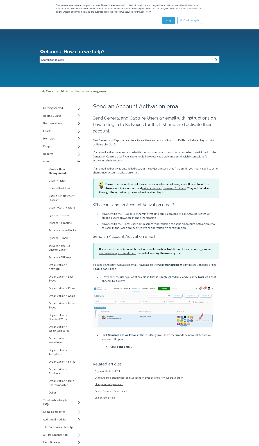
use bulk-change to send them (117, 253)
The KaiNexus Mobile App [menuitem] (58, 427)
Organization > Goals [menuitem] (62, 296)
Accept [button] (168, 20)
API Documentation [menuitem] (55, 434)
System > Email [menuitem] (58, 238)
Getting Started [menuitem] (53, 108)
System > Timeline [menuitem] (60, 223)
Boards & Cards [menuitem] (52, 115)
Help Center (47, 91)
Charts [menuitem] (47, 131)
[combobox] (126, 59)
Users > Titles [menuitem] (57, 180)
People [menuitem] (47, 146)
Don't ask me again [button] (189, 20)
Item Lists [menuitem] (49, 138)
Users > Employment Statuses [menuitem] (62, 198)
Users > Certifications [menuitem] (62, 207)
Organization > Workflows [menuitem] (58, 340)
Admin (65, 91)
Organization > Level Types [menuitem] (61, 278)
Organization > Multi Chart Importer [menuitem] (61, 382)
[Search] (216, 59)
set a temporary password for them (164, 188)
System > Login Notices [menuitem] (63, 230)
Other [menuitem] (52, 392)
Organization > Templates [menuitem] (58, 352)
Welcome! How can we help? (72, 51)
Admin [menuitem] (47, 161)
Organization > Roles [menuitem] (62, 288)
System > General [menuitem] (59, 215)
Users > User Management (91, 91)
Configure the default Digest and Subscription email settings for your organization (139, 377)
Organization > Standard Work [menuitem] (58, 317)
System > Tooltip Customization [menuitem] (59, 247)
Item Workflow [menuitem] (52, 123)
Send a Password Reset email (111, 391)
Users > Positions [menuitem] (59, 188)
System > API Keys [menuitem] (60, 257)
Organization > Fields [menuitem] (62, 361)
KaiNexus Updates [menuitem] (54, 411)
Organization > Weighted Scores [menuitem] (59, 328)
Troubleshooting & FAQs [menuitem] (55, 402)
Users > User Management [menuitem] (57, 171)
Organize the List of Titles (108, 371)
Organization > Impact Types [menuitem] (63, 305)
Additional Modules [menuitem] (55, 419)
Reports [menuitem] (48, 153)
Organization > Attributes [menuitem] (58, 371)
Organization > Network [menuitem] (58, 267)
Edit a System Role (105, 397)
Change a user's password (109, 384)
